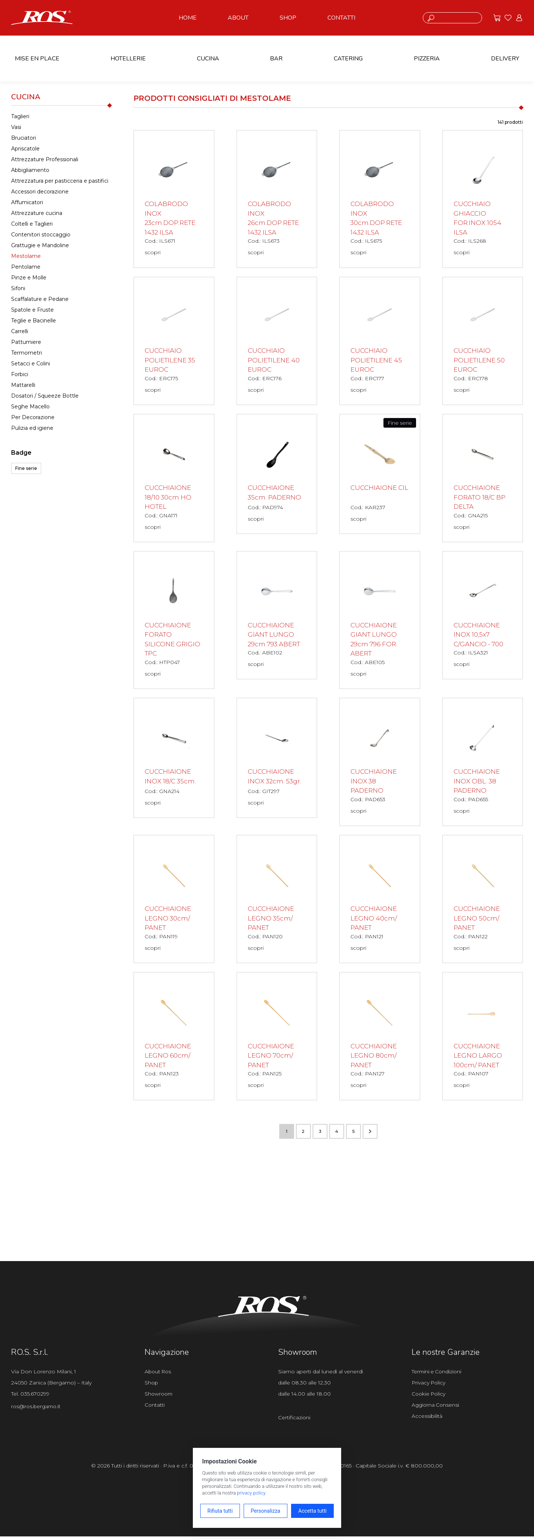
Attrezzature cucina (36, 213)
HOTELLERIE (128, 58)
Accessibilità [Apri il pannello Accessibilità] (427, 1419)
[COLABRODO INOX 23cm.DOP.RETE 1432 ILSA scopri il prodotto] (174, 199)
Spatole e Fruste (32, 309)
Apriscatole (25, 148)
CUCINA (208, 58)
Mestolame (26, 256)
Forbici (19, 374)
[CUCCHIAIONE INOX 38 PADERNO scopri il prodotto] (379, 763)
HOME (188, 18)
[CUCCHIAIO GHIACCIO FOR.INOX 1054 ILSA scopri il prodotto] (482, 199)
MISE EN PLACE (37, 58)
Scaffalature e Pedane (40, 299)
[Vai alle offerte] (497, 17)
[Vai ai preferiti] (508, 17)
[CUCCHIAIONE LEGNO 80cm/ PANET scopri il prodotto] (379, 1038)
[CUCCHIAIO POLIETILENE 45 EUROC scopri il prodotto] (379, 341)
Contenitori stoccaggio (40, 234)
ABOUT (238, 18)
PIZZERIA (427, 58)
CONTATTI (341, 18)
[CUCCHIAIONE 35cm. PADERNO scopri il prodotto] (277, 475)
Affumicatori (27, 202)
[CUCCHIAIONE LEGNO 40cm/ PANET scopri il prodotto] (379, 900)
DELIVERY (505, 58)
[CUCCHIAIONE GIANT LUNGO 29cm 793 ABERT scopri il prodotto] (277, 616)
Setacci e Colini (30, 363)
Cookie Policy (429, 1396)
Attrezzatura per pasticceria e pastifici (59, 181)
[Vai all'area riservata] (519, 17)
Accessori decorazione (40, 191)
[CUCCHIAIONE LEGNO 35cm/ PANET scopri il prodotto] (277, 900)
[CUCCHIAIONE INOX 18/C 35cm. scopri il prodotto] (174, 759)
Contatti (155, 1408)
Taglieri (20, 116)
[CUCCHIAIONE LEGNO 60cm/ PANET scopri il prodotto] (174, 1038)
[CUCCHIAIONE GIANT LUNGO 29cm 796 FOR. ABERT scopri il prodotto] (379, 621)
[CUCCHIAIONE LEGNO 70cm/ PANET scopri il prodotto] (277, 1038)
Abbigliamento (30, 170)
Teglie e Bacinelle (33, 320)
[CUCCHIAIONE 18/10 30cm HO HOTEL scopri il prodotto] (174, 479)
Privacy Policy (429, 1385)
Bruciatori (23, 138)
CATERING (348, 58)
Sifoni (18, 288)
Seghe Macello (30, 406)
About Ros (159, 1373)
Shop (152, 1385)
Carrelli (19, 331)
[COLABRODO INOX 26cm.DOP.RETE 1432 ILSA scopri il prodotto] (277, 199)
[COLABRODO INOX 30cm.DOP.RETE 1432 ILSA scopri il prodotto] (379, 199)
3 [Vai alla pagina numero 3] (320, 1133)
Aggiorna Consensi (436, 1408)
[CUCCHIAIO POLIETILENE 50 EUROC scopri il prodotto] (482, 341)
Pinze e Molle (28, 277)
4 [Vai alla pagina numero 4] (336, 1133)
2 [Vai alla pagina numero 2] (303, 1133)
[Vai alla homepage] (42, 17)
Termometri (26, 352)
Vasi (16, 127)
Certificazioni (294, 1420)
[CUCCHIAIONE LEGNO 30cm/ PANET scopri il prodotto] (174, 900)
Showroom (159, 1396)
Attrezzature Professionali (44, 159)
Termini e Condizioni (438, 1373)
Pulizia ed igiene (32, 428)
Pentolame (25, 266)
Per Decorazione (33, 417)
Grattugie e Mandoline (40, 245)
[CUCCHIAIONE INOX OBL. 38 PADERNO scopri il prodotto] (482, 763)
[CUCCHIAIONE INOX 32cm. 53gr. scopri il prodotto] (277, 759)
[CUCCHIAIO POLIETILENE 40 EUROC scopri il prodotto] (277, 341)
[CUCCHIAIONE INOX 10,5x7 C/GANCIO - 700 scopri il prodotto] (482, 616)
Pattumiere (26, 342)
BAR (276, 58)
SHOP (288, 18)
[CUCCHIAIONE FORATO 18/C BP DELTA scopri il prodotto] (482, 479)
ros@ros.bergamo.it (37, 1409)
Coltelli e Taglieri (32, 223)
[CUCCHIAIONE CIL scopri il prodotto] (379, 475)
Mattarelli (23, 385)
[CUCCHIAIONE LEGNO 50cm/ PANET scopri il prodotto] (482, 900)
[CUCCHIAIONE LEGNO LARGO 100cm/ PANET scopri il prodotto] (482, 1038)
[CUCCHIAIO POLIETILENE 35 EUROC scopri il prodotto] (174, 341)
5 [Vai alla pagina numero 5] (353, 1133)
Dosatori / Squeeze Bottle (45, 395)
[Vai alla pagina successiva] (370, 1133)
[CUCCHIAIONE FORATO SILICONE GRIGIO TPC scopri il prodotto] (174, 621)
